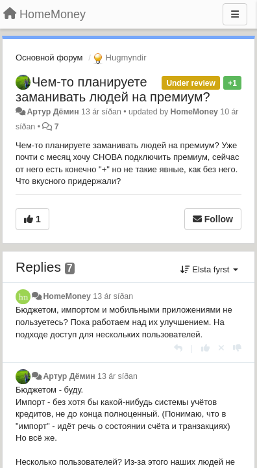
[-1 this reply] (237, 348)
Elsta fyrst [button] (209, 269)
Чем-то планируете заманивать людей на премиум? (113, 89)
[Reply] (178, 348)
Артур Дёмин (53, 111)
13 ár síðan (113, 296)
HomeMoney (194, 111)
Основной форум (49, 57)
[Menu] (235, 14)
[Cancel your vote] (221, 348)
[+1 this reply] (205, 348)
